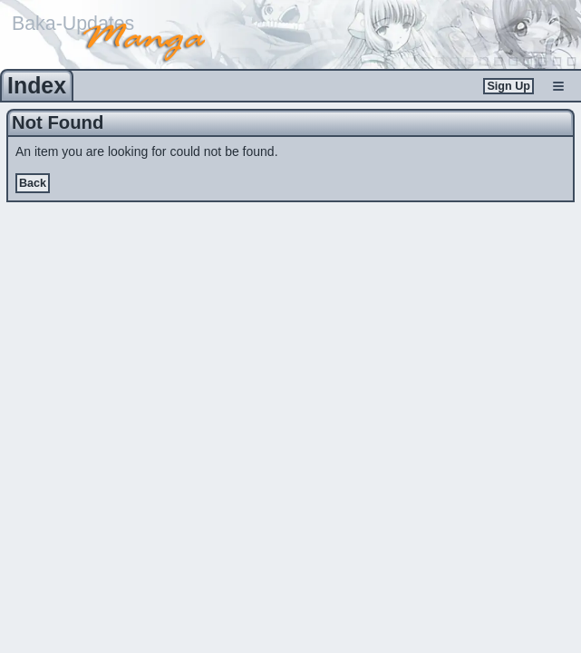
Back (32, 183)
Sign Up (508, 86)
